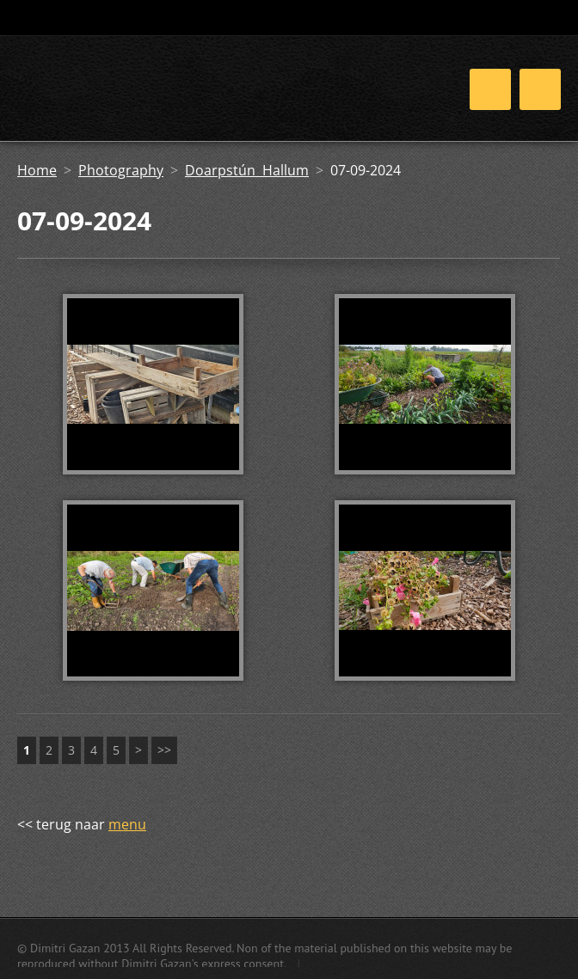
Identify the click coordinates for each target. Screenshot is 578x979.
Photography (120, 170)
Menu (540, 89)
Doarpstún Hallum (247, 170)
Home (37, 170)
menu (127, 824)
